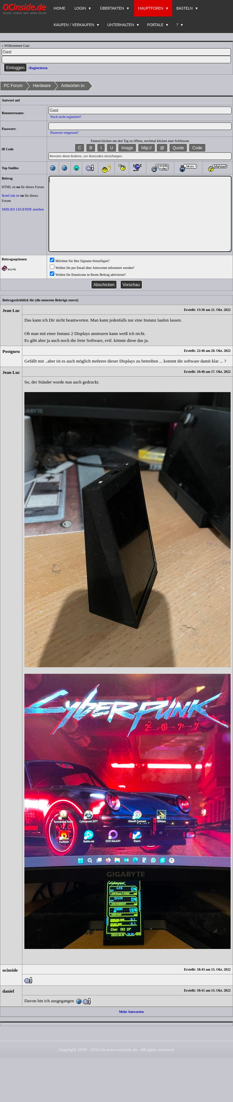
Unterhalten (120, 24)
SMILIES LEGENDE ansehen (23, 209)
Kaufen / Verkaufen (74, 24)
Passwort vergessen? (64, 132)
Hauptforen (150, 8)
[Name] (116, 52)
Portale (155, 24)
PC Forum (13, 85)
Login (80, 8)
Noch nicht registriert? (65, 117)
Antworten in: (73, 85)
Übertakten (112, 8)
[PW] (116, 59)
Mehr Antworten (131, 1012)
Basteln (184, 8)
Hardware (42, 85)
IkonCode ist (10, 195)
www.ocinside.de (122, 1049)
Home (59, 8)
